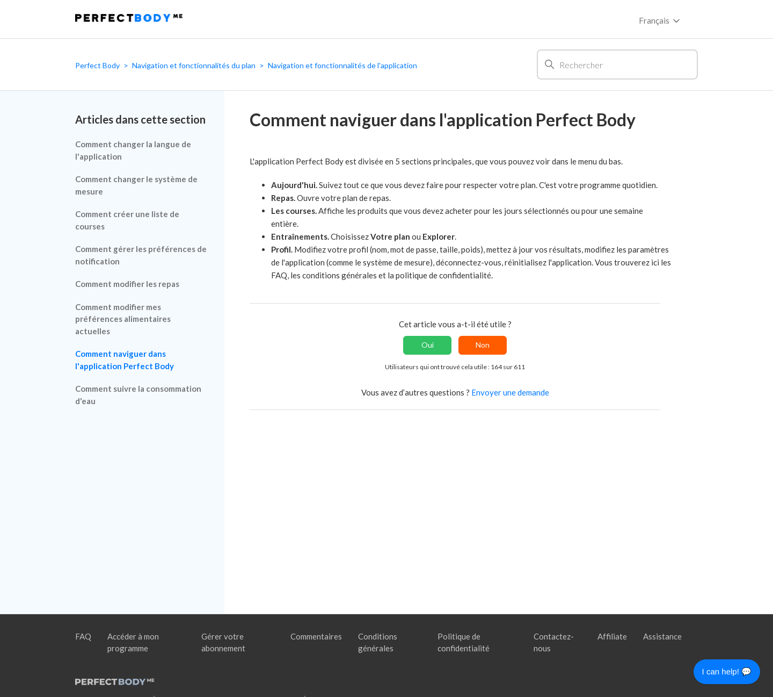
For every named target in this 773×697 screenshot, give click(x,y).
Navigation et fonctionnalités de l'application (342, 65)
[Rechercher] (617, 64)
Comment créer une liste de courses (127, 220)
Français (660, 21)
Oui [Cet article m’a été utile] (427, 344)
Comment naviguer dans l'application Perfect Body (124, 360)
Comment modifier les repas (127, 284)
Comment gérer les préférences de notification (141, 255)
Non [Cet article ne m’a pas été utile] (483, 344)
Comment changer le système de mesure (136, 185)
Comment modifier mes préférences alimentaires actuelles (123, 319)
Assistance (662, 636)
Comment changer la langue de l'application (133, 150)
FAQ (83, 636)
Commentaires (316, 636)
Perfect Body (97, 65)
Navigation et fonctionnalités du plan (194, 65)
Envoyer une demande (510, 392)
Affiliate (612, 636)
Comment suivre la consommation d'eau (138, 395)
